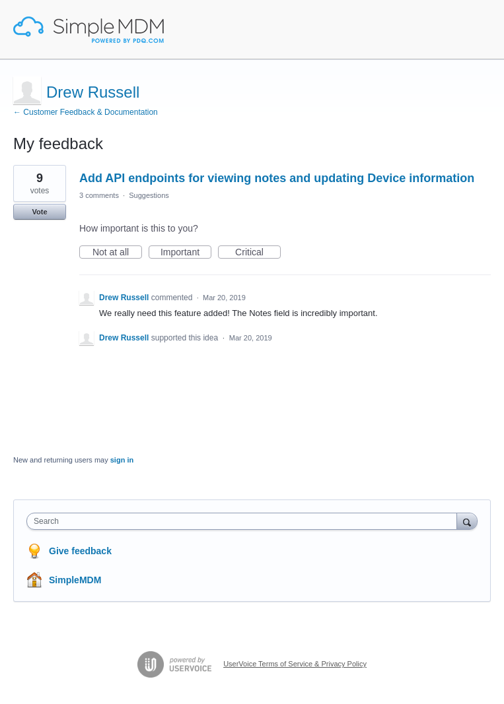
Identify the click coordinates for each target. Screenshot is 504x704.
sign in (121, 460)
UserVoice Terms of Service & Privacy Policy (295, 664)
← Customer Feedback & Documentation (85, 112)
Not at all (117, 253)
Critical (258, 253)
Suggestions (149, 195)
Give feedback (80, 551)
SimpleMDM (75, 580)
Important (186, 253)
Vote (39, 212)
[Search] (467, 521)
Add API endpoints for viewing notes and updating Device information (276, 178)
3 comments (99, 195)
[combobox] (244, 521)
